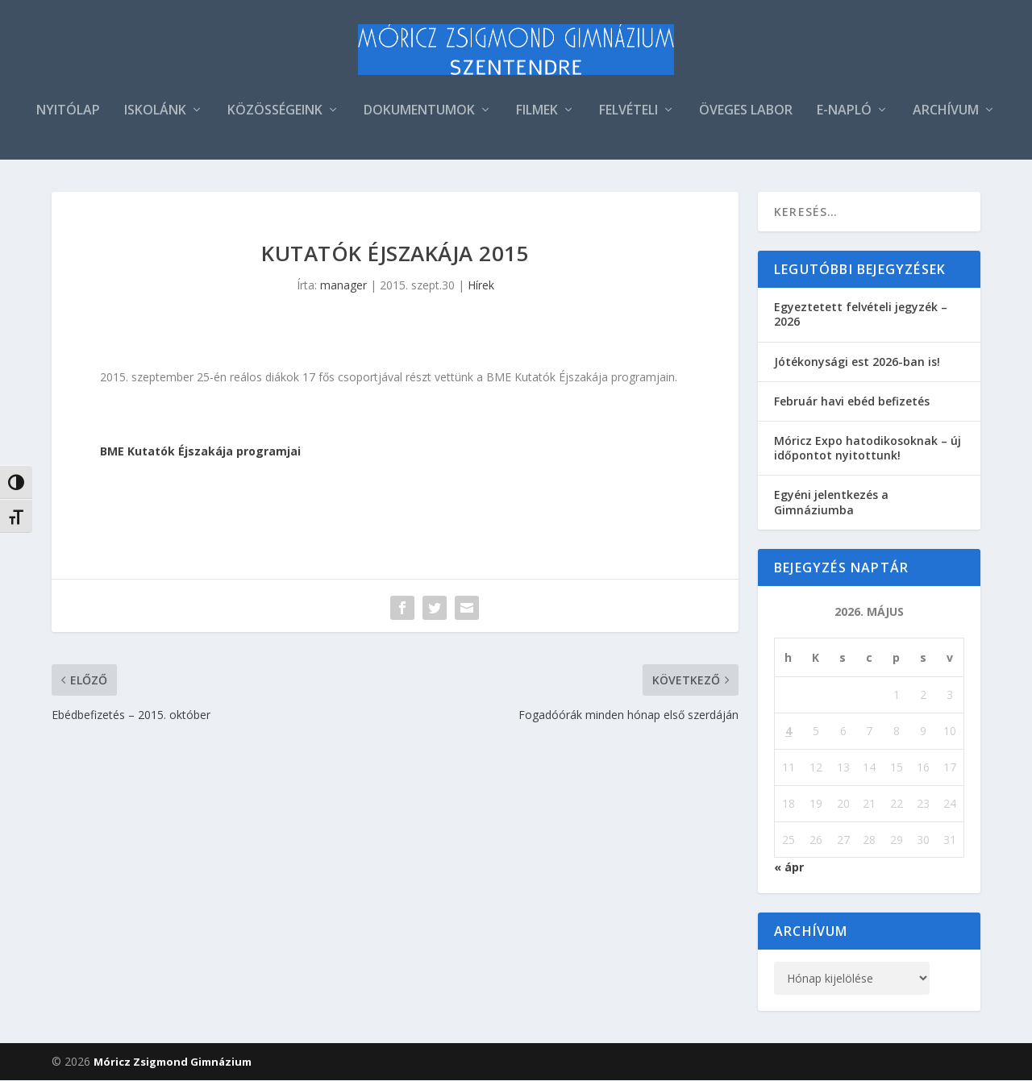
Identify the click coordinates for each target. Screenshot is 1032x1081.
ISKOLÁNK (155, 111)
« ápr (789, 867)
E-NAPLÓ (844, 111)
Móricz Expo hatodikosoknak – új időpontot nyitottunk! (867, 449)
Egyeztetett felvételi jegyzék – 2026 (860, 315)
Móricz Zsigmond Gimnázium (173, 1062)
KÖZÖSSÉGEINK (274, 111)
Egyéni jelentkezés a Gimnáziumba (831, 503)
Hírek (481, 285)
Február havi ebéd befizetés (852, 402)
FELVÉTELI (628, 111)
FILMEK (537, 111)
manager (343, 285)
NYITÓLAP (68, 111)
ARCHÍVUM (946, 111)
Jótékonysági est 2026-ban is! (857, 361)
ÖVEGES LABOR (746, 111)
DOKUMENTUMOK (419, 111)
